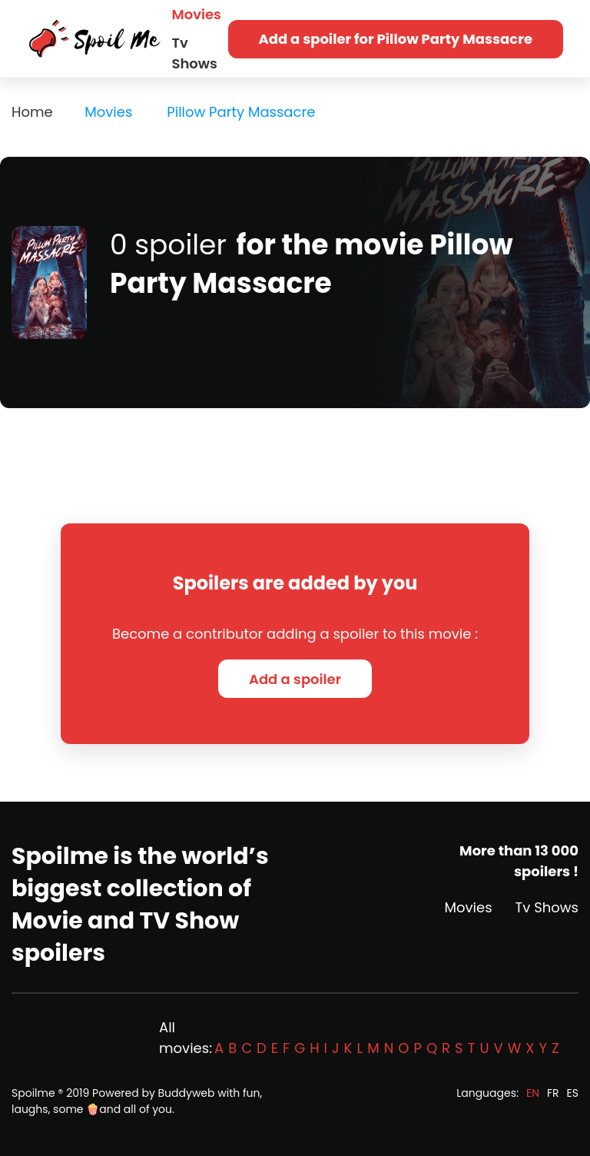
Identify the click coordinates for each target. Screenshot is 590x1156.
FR (553, 1093)
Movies (196, 14)
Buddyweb (186, 1093)
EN (532, 1093)
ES (572, 1093)
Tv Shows (194, 53)
